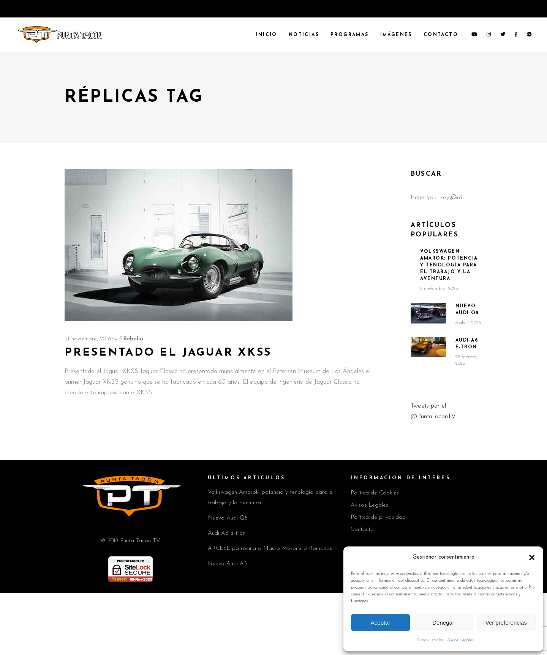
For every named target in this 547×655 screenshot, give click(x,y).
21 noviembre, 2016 (88, 339)
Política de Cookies (375, 493)
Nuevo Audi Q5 (228, 518)
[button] (532, 557)
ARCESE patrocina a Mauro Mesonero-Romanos (270, 548)
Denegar (443, 622)
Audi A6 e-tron (226, 533)
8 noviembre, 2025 (439, 288)
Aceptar (380, 622)
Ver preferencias (506, 622)
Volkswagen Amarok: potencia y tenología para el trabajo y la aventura (449, 265)
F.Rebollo (131, 339)
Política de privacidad (378, 517)
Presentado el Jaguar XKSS (168, 352)
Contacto (362, 529)
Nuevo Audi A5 (227, 564)
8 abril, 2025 (468, 322)
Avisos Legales (430, 640)
